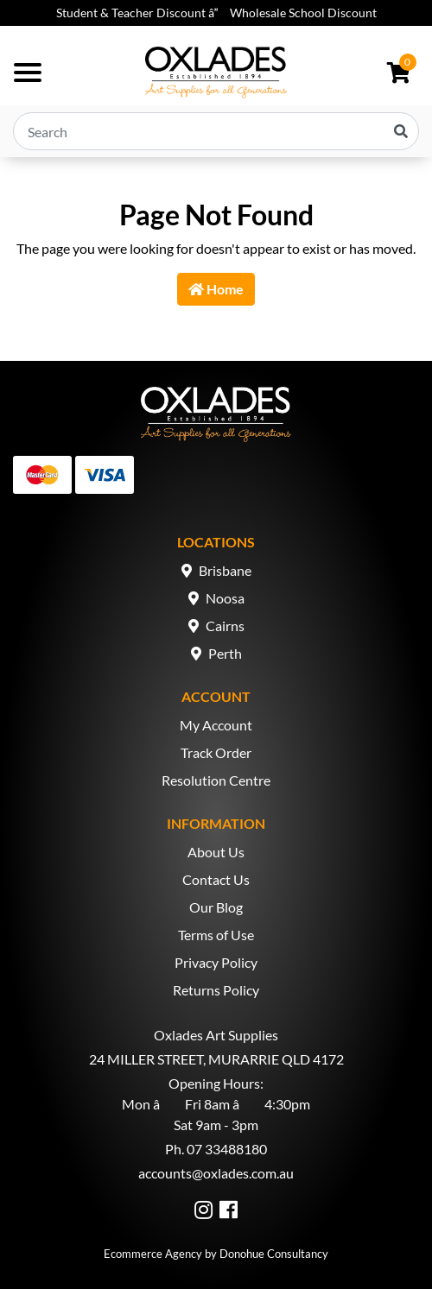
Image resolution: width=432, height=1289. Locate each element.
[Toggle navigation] (28, 73)
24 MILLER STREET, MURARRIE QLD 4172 (216, 1059)
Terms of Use (216, 934)
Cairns (225, 625)
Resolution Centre (216, 780)
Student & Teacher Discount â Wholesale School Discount (216, 12)
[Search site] (401, 131)
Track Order (216, 752)
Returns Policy (216, 990)
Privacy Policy (216, 962)
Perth (225, 653)
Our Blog (216, 907)
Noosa (225, 598)
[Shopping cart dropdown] (398, 73)
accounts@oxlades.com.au (216, 1173)
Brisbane (225, 570)
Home (216, 289)
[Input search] (216, 131)
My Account (216, 725)
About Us (216, 852)
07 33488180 (227, 1149)
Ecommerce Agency (153, 1254)
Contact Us (216, 879)
